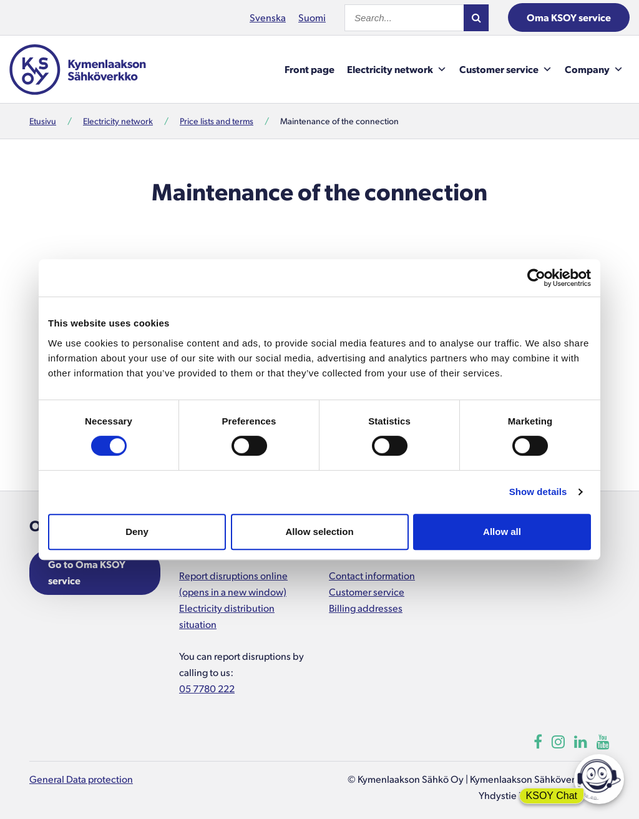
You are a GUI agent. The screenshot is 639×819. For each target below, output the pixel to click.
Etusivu (42, 120)
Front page (309, 69)
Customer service (505, 69)
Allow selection (319, 531)
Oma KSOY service (569, 17)
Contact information (372, 575)
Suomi (312, 17)
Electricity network (397, 69)
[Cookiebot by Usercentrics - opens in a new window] (536, 277)
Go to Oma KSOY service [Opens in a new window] (86, 572)
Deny (137, 531)
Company (594, 69)
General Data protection (81, 778)
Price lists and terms (216, 120)
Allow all (502, 531)
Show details (538, 491)
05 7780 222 (207, 688)
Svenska (268, 17)
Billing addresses (365, 607)
